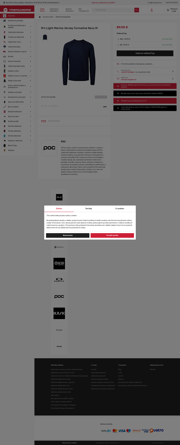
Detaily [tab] (89, 208)
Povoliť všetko (112, 235)
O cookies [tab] (119, 208)
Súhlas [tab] (59, 208)
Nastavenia (68, 235)
